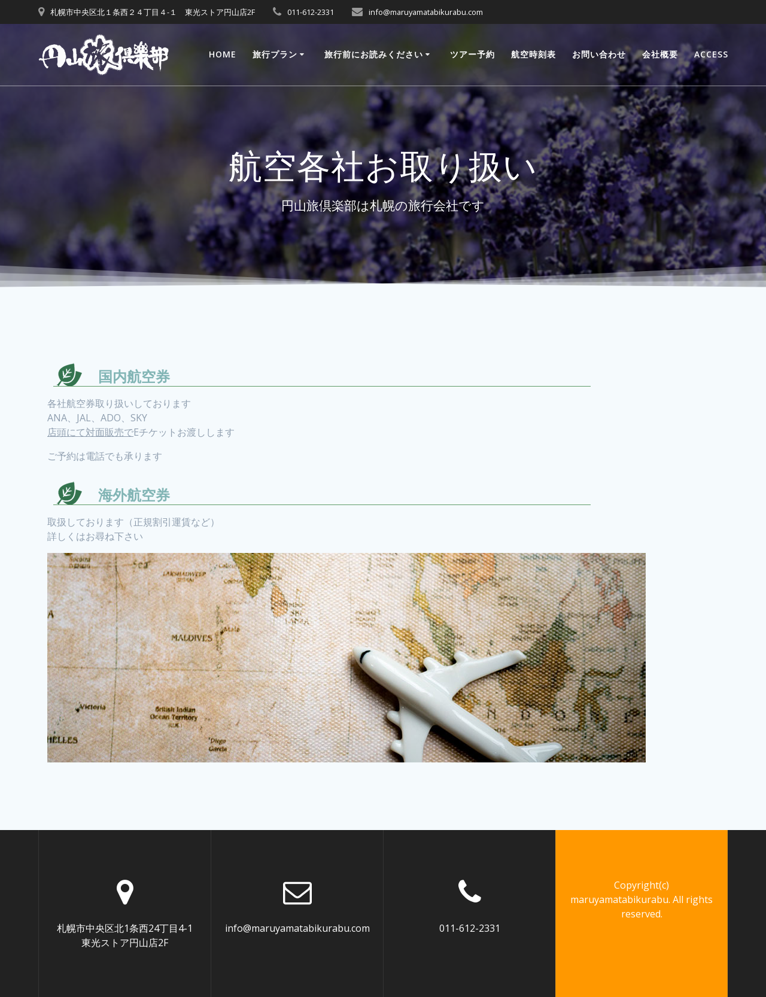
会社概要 (660, 54)
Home (222, 54)
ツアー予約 (472, 54)
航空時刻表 (533, 54)
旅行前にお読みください (373, 54)
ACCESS (711, 54)
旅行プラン (275, 54)
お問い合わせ (599, 54)
